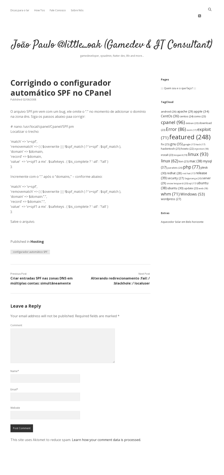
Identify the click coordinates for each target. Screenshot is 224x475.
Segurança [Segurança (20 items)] (193, 168)
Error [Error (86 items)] (176, 119)
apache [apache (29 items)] (185, 102)
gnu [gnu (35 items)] (176, 134)
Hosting (37, 231)
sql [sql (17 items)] (192, 173)
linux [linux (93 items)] (198, 144)
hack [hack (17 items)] (200, 134)
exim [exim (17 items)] (192, 120)
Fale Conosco (58, 10)
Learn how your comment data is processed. (106, 430)
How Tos (39, 10)
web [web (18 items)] (203, 178)
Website (15, 398)
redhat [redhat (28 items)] (174, 163)
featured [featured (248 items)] (190, 127)
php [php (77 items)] (191, 157)
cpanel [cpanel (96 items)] (173, 112)
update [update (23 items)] (191, 178)
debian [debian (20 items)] (192, 113)
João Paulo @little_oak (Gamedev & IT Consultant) (112, 35)
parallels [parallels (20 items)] (174, 157)
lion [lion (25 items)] (184, 151)
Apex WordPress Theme (99, 470)
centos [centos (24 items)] (186, 106)
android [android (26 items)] (169, 102)
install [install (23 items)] (167, 145)
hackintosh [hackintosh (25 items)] (170, 138)
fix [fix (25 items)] (165, 134)
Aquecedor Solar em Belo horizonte (182, 212)
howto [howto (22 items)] (187, 138)
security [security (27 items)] (175, 168)
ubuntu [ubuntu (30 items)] (175, 178)
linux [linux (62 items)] (169, 151)
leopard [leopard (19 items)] (180, 145)
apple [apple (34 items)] (201, 101)
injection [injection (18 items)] (201, 138)
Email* (14, 379)
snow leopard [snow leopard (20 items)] (177, 173)
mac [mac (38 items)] (195, 151)
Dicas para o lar (19, 10)
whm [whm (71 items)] (170, 184)
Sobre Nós (77, 10)
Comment (16, 315)
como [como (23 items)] (200, 106)
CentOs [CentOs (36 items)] (170, 106)
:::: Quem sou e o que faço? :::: (178, 78)
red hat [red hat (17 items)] (188, 163)
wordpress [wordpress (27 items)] (171, 189)
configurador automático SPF (30, 242)
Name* (14, 361)
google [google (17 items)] (189, 134)
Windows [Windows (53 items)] (192, 184)
